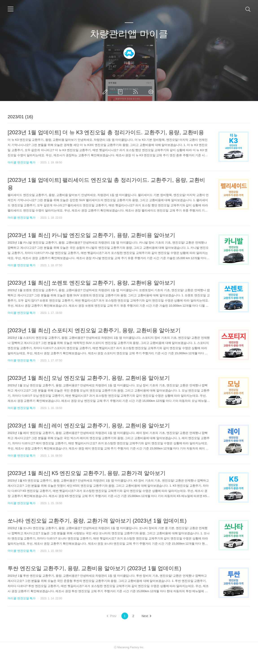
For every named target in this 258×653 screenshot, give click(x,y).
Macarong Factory (128, 647)
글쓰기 (106, 91)
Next (146, 616)
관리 (151, 91)
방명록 (121, 91)
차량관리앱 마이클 (129, 34)
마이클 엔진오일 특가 (21, 162)
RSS (136, 91)
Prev (111, 616)
